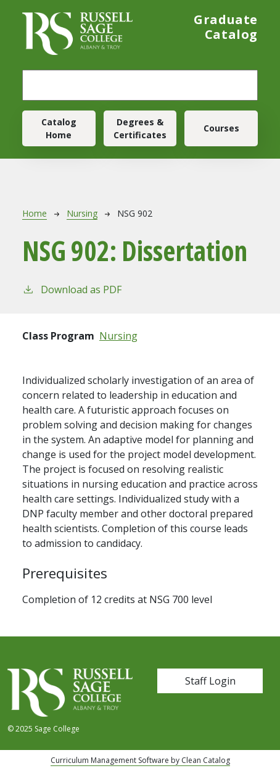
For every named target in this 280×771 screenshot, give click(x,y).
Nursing (82, 213)
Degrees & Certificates (140, 128)
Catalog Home (58, 128)
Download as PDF (71, 289)
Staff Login (210, 681)
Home (34, 213)
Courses (221, 128)
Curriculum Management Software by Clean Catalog (140, 760)
